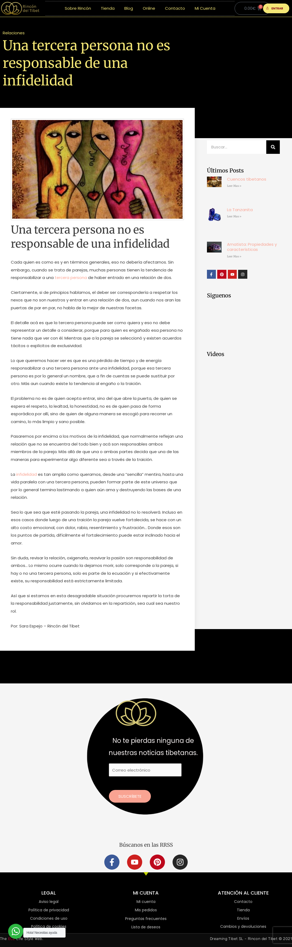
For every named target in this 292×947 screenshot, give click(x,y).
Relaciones (14, 33)
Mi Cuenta (205, 8)
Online (149, 8)
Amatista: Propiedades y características (252, 246)
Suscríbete (129, 796)
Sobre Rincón (78, 8)
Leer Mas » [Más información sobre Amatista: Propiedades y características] (234, 256)
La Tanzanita (240, 209)
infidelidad (26, 474)
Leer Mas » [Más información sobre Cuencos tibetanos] (234, 186)
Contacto (175, 8)
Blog (128, 8)
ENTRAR (274, 8)
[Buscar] (273, 147)
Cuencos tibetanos (246, 179)
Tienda (108, 8)
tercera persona (71, 277)
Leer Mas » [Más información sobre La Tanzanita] (234, 216)
